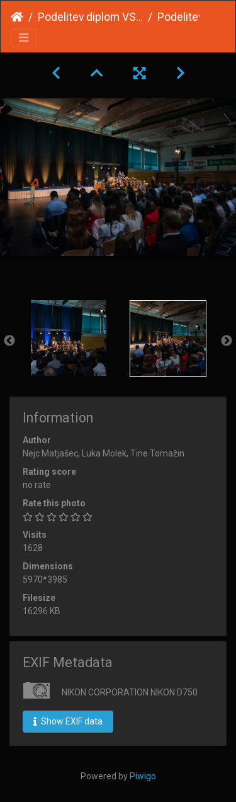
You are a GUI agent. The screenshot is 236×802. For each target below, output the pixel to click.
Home (17, 17)
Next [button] (226, 341)
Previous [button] (9, 341)
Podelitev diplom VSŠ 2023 (90, 17)
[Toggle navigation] (24, 38)
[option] (68, 338)
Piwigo (143, 776)
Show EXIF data (68, 721)
